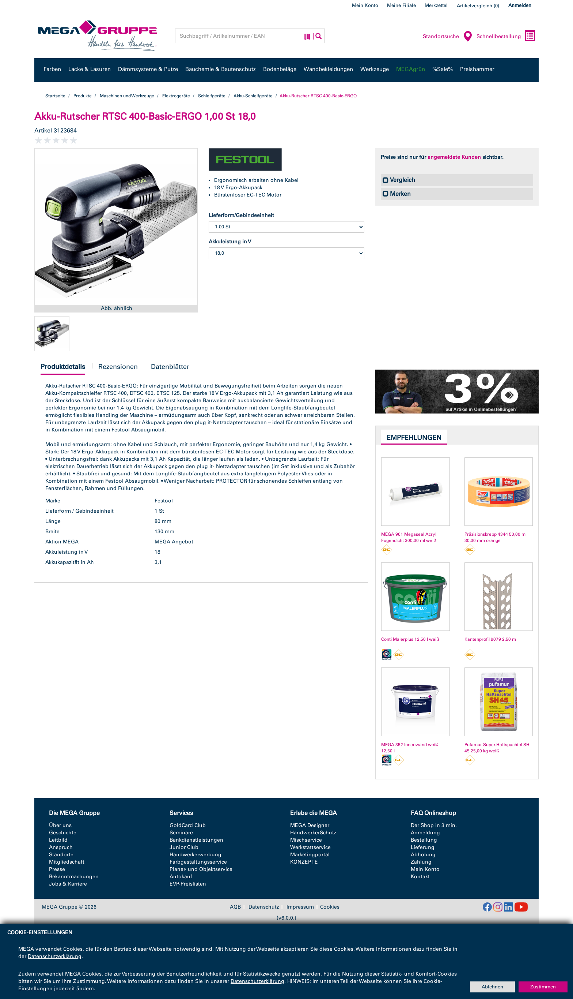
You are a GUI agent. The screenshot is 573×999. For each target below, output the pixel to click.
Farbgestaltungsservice (198, 862)
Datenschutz (263, 907)
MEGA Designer (309, 825)
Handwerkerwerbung (195, 855)
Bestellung (424, 840)
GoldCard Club (188, 825)
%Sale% (442, 69)
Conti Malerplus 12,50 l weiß (410, 639)
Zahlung (421, 862)
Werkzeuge (374, 69)
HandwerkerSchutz (313, 833)
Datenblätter (170, 367)
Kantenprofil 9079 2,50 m (490, 639)
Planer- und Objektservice (201, 869)
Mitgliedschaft (66, 862)
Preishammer (477, 69)
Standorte (61, 855)
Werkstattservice (310, 847)
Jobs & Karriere (68, 884)
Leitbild (58, 840)
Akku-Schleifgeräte (253, 95)
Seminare (181, 833)
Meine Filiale (401, 5)
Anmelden (519, 5)
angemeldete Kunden (454, 157)
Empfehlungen (414, 438)
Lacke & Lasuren (89, 69)
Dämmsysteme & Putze (148, 69)
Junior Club (184, 847)
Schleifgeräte (211, 95)
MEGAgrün (410, 69)
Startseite (55, 95)
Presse (57, 869)
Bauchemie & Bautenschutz (220, 69)
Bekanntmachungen (74, 876)
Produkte (82, 95)
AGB (235, 907)
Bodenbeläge (279, 69)
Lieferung (423, 847)
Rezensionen (118, 367)
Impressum (300, 907)
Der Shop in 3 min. (434, 825)
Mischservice (306, 840)
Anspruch (61, 847)
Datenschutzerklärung (54, 956)
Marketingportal (310, 855)
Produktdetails (63, 368)
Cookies (329, 907)
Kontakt (420, 876)
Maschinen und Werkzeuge (127, 95)
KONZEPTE (304, 862)
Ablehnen (492, 986)
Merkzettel (436, 5)
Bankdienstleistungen (196, 840)
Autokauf (181, 876)
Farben (52, 69)
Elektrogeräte (176, 95)
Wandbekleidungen (328, 69)
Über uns (60, 825)
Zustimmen (543, 986)
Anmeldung (425, 833)
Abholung (423, 855)
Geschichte (62, 833)
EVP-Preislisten (188, 884)
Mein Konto (365, 5)
